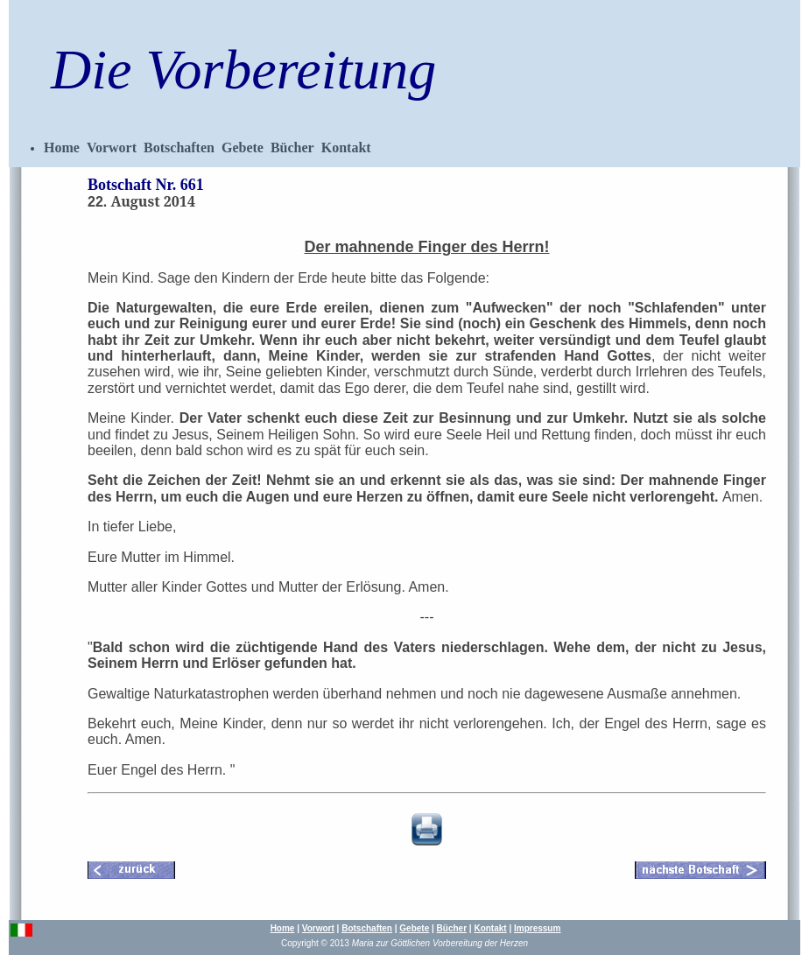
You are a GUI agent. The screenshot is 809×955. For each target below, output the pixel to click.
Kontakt (346, 147)
